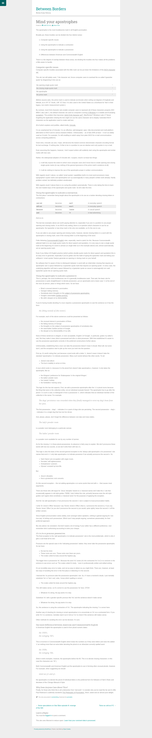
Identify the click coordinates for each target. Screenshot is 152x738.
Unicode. (72, 125)
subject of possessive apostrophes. (77, 293)
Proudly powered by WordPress (42, 729)
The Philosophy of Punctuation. (73, 692)
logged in (48, 715)
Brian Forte (57, 25)
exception (39, 115)
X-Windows (92, 112)
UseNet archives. (62, 295)
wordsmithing (55, 697)
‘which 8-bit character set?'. (73, 115)
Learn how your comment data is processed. (80, 720)
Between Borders (51, 8)
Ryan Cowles (67, 729)
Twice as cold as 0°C (107, 705)
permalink (69, 697)
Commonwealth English (55, 240)
